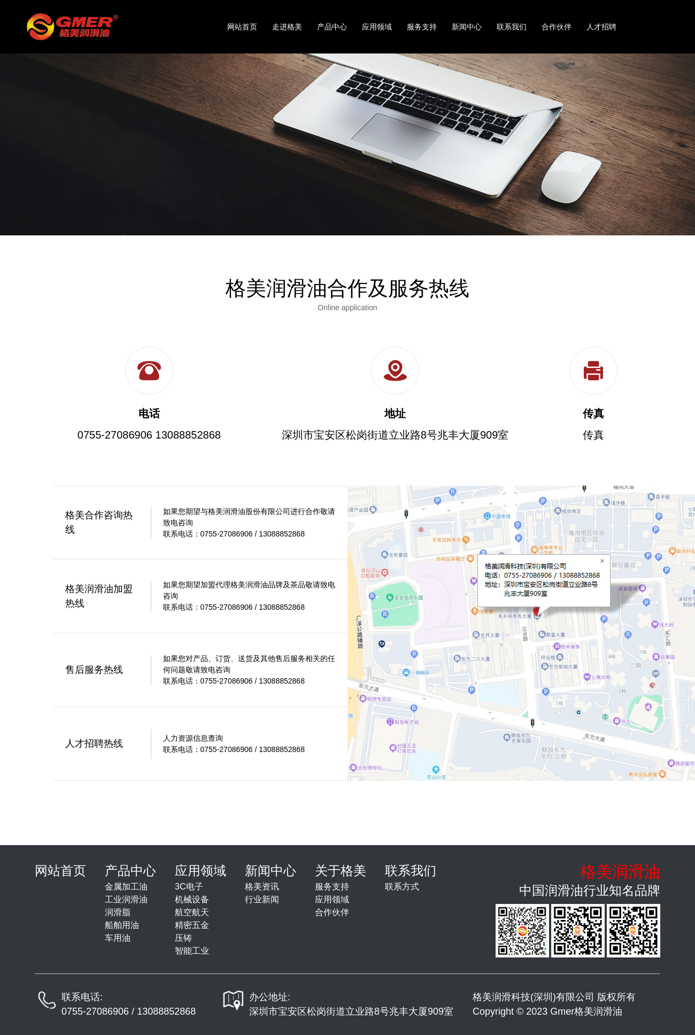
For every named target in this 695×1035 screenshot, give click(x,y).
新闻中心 (467, 26)
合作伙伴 (557, 26)
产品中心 (332, 26)
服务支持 (422, 26)
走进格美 (287, 26)
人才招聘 (601, 26)
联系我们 (512, 26)
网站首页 (242, 26)
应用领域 (377, 26)
